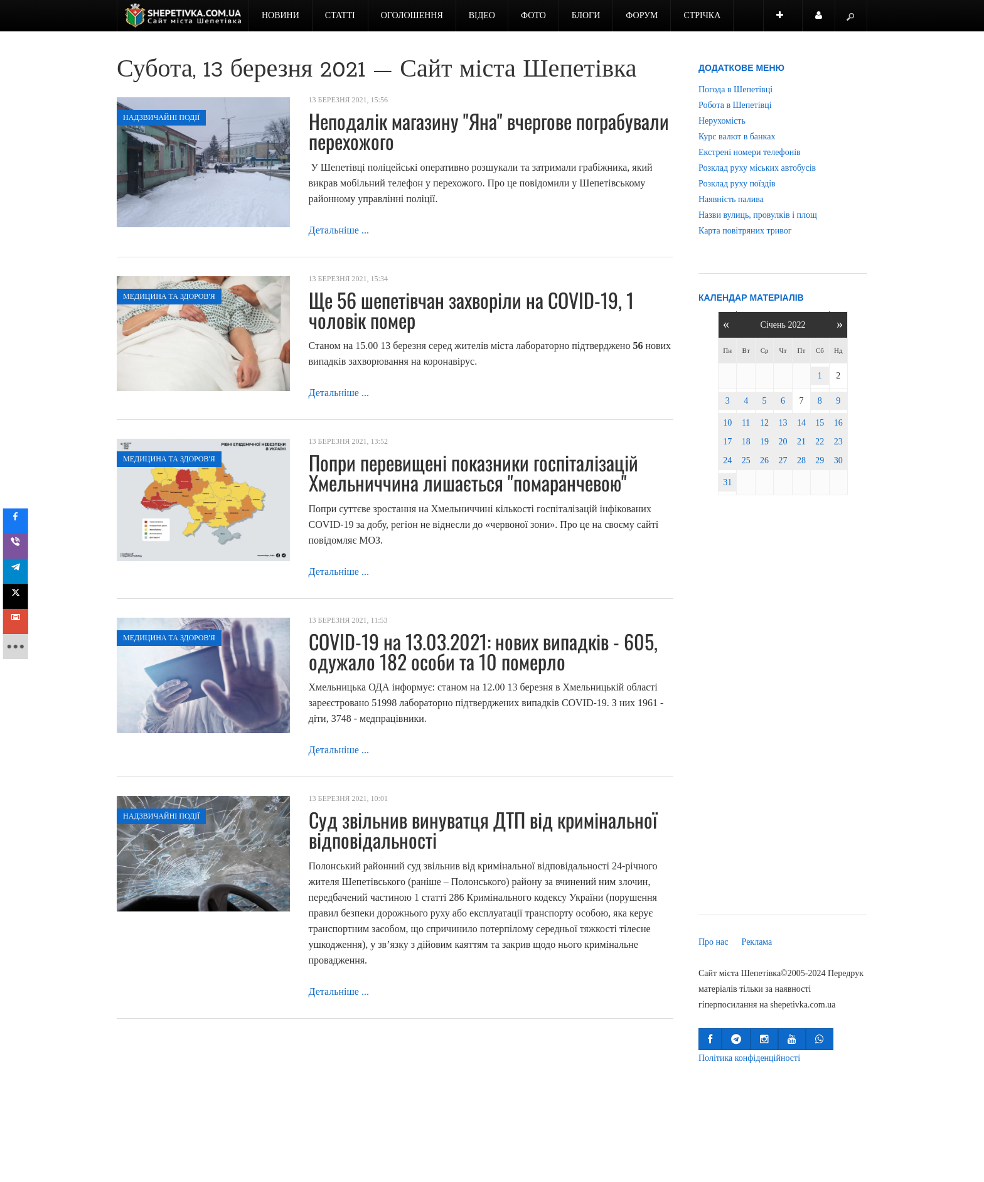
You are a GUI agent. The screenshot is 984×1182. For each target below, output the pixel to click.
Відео (482, 15)
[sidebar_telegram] (20, 571)
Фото (533, 15)
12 (764, 422)
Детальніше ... (339, 230)
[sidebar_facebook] (20, 521)
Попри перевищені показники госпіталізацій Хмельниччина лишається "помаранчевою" (473, 472)
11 (746, 422)
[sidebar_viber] (20, 546)
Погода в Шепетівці (735, 89)
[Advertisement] (782, 707)
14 (801, 422)
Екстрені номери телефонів (749, 152)
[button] (710, 1039)
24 (727, 460)
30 (838, 460)
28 (801, 460)
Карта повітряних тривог (744, 230)
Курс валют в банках (736, 136)
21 (801, 441)
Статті (340, 15)
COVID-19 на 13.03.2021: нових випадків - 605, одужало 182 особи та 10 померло (483, 651)
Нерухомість (722, 121)
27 (782, 460)
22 (819, 441)
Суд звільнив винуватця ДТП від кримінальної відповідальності (483, 829)
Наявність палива (731, 199)
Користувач (825, 21)
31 (727, 482)
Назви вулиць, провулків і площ (757, 215)
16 (838, 422)
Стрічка (701, 15)
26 (764, 460)
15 (819, 422)
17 (727, 441)
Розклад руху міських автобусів (757, 168)
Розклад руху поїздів (737, 183)
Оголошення (412, 15)
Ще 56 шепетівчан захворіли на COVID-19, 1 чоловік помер (471, 310)
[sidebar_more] (20, 646)
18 (746, 441)
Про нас (713, 942)
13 (782, 422)
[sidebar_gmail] (20, 621)
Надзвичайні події (161, 117)
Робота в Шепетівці (735, 105)
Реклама (757, 942)
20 (782, 441)
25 (746, 460)
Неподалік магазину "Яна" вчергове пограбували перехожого (489, 131)
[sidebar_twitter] (20, 596)
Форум (642, 15)
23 (838, 441)
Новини (280, 15)
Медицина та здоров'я (169, 296)
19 (764, 441)
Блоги (586, 15)
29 (819, 460)
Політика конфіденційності (749, 1058)
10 (727, 422)
